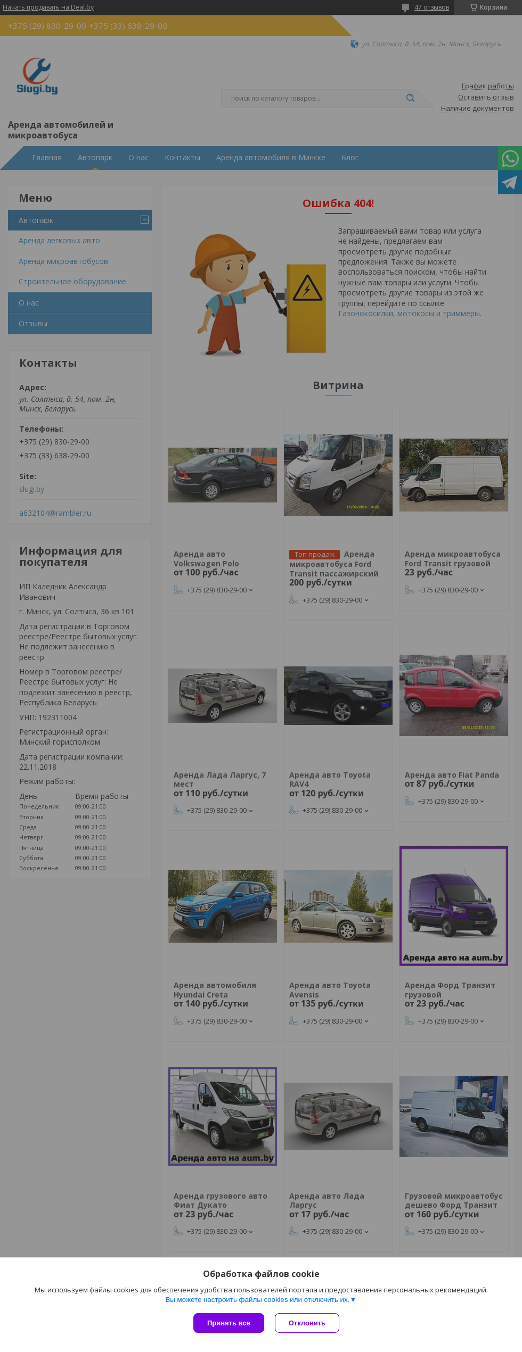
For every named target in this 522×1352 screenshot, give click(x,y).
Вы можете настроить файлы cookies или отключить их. (257, 1300)
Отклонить (307, 1323)
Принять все (228, 1323)
